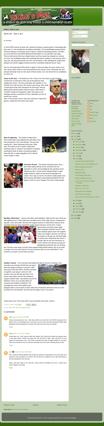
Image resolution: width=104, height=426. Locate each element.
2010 (75, 215)
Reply (11, 327)
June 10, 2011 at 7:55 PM (20, 317)
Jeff (10, 317)
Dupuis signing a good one (84, 167)
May (77, 200)
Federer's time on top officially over (86, 164)
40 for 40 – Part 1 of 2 (82, 188)
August (78, 153)
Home (35, 405)
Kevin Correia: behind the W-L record (87, 197)
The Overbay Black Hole (83, 175)
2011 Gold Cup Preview (83, 194)
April (77, 203)
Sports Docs (26, 307)
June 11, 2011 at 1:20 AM (21, 333)
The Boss (93, 121)
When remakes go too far (83, 178)
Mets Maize (75, 118)
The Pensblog (76, 116)
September (79, 150)
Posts (75, 32)
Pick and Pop (76, 121)
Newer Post (9, 405)
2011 (75, 139)
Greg (11, 333)
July (77, 156)
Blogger (73, 418)
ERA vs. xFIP (79, 169)
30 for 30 (12, 307)
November (79, 144)
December (79, 141)
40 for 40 (18, 307)
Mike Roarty (94, 115)
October (78, 147)
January (78, 212)
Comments (77, 36)
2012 (75, 136)
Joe (10, 352)
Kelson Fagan (94, 112)
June (77, 158)
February (79, 209)
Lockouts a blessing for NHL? (84, 161)
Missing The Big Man (82, 185)
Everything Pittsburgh (75, 107)
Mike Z (92, 118)
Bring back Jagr (80, 172)
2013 (75, 133)
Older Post (62, 405)
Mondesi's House (77, 113)
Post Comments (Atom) (20, 409)
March (78, 206)
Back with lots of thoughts (83, 191)
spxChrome (58, 418)
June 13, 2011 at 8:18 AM (23, 352)
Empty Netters (76, 111)
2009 (75, 218)
